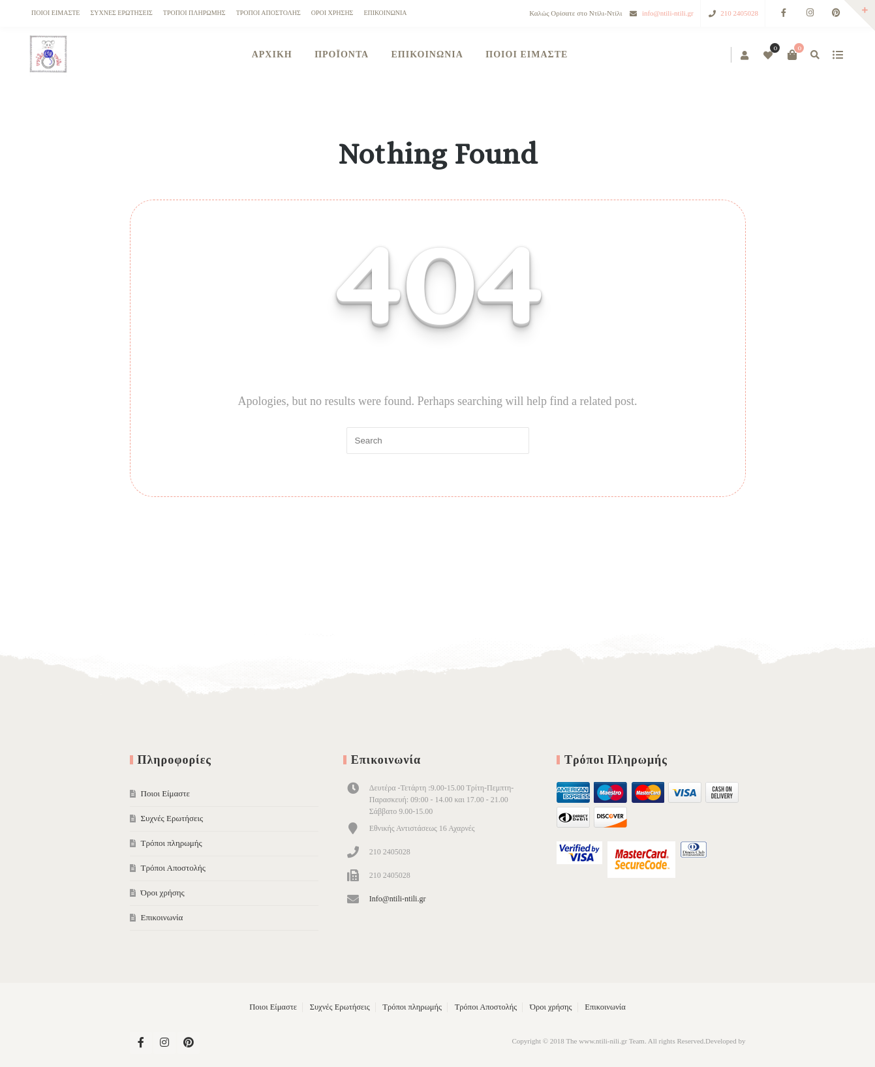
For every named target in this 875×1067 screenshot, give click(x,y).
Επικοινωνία (385, 12)
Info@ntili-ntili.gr (397, 898)
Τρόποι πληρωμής (194, 12)
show (837, 55)
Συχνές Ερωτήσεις (121, 12)
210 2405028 (739, 13)
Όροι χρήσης (332, 12)
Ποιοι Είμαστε (55, 12)
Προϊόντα (342, 54)
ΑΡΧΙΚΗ (272, 54)
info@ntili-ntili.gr (668, 13)
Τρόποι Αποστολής (268, 12)
